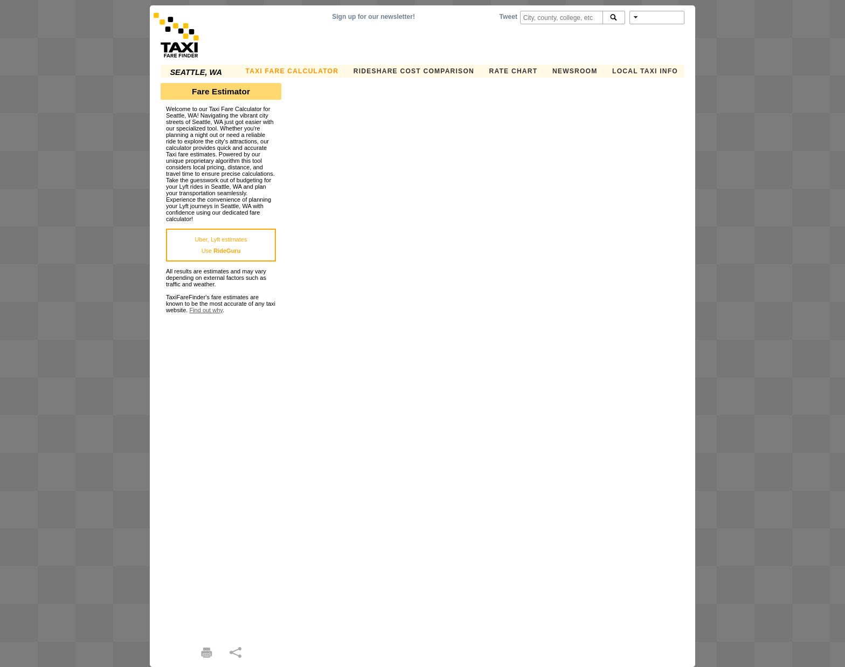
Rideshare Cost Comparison (414, 71)
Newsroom (575, 71)
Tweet (508, 16)
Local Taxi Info (645, 71)
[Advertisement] (221, 475)
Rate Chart (513, 71)
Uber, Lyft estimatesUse (221, 245)
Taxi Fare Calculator (292, 71)
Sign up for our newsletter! (373, 16)
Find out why (206, 310)
